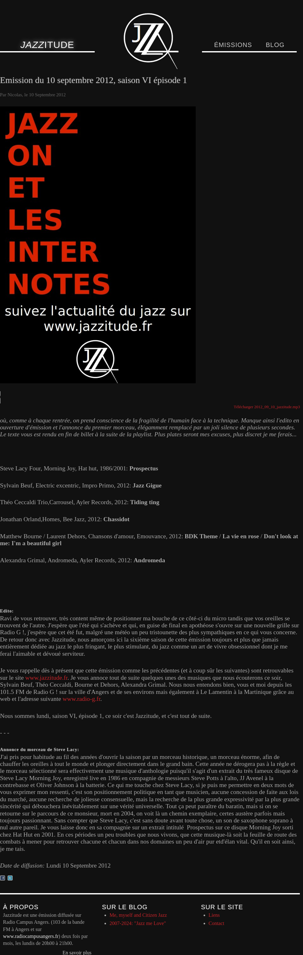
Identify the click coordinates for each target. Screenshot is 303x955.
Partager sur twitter (10, 877)
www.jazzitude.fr (46, 677)
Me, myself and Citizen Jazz (138, 915)
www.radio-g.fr (81, 698)
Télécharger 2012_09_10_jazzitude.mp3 (267, 406)
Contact (216, 923)
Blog (275, 44)
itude (47, 44)
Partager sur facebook (2, 877)
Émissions (233, 44)
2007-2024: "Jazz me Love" (138, 923)
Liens (214, 915)
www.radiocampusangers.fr (31, 936)
